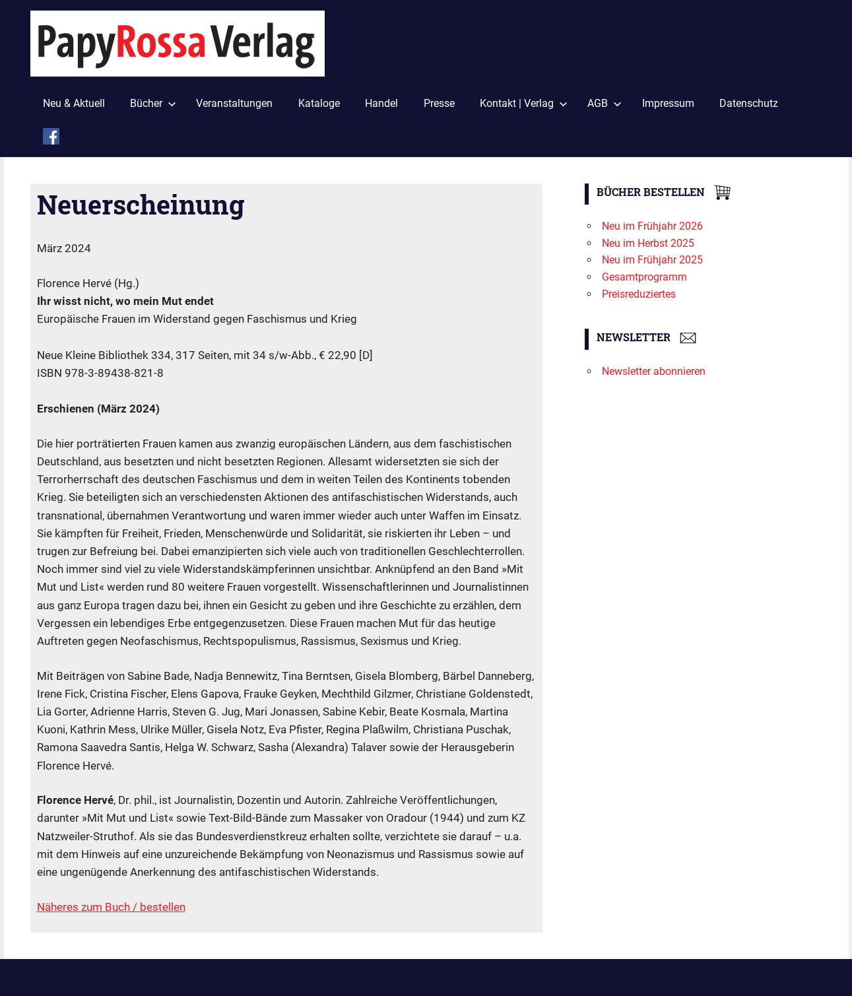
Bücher (153, 103)
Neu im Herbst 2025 (648, 243)
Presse (439, 103)
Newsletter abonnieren (653, 371)
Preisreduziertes (639, 294)
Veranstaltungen (234, 103)
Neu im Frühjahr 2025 (652, 259)
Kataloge (319, 103)
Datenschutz (748, 103)
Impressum (668, 103)
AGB (604, 103)
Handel (381, 103)
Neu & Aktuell (74, 103)
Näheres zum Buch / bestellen (111, 906)
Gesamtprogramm (644, 277)
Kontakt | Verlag (524, 103)
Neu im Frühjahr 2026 (652, 226)
